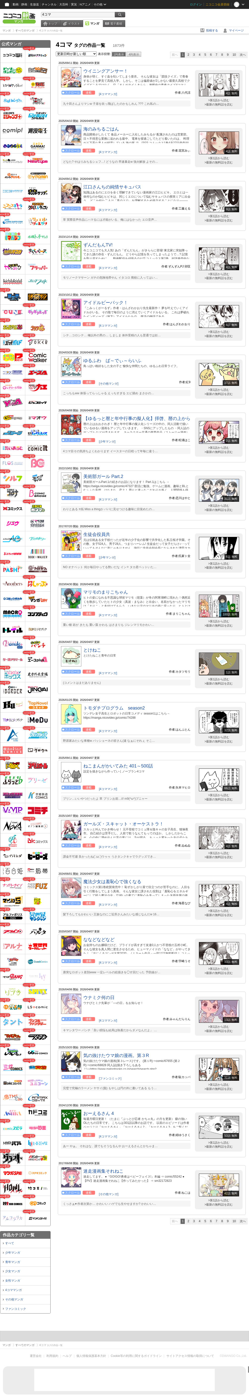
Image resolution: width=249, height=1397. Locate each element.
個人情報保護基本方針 (91, 1356)
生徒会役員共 (96, 534)
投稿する (212, 30)
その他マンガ (14, 1299)
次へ (243, 54)
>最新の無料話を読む (218, 104)
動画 (16, 4)
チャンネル (49, 4)
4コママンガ (13, 1290)
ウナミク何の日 (99, 997)
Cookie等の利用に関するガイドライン (136, 1356)
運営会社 (36, 1356)
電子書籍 (116, 23)
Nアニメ (85, 4)
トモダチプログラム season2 (114, 708)
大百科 (63, 4)
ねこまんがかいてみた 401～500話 (118, 766)
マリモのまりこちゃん (105, 592)
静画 (24, 4)
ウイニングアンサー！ (105, 71)
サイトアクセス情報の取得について (190, 1356)
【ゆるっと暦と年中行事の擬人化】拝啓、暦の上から (136, 418)
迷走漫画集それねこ (103, 1171)
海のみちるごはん (101, 129)
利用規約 (52, 1356)
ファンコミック (15, 1309)
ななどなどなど (99, 939)
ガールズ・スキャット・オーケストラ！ (123, 823)
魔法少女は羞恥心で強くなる (112, 881)
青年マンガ (12, 1262)
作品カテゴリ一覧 (18, 1235)
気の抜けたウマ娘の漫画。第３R (116, 1055)
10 (234, 54)
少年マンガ (12, 1252)
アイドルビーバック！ (105, 302)
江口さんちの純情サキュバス (112, 187)
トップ (52, 23)
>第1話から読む (218, 100)
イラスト (74, 23)
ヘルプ (67, 1356)
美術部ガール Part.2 (103, 476)
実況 (74, 4)
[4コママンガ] (108, 94)
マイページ (236, 30)
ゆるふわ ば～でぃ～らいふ (112, 360)
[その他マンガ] (109, 383)
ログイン (196, 4)
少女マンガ (12, 1271)
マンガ (94, 23)
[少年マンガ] (107, 441)
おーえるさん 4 (98, 1113)
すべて (9, 1243)
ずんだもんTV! (98, 244)
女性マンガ (12, 1280)
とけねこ (92, 650)
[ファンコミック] (110, 1078)
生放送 (34, 4)
